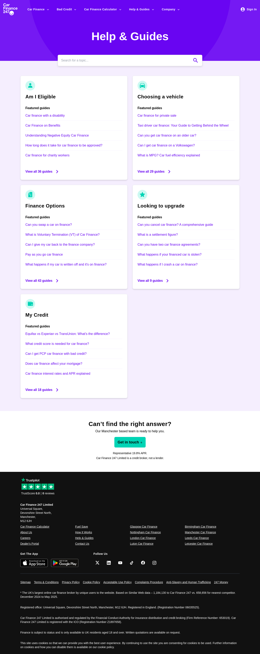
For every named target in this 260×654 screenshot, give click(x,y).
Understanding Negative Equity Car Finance (57, 135)
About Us (26, 532)
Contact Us (82, 543)
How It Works (83, 532)
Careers (25, 538)
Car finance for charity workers (47, 155)
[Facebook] (143, 563)
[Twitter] (97, 563)
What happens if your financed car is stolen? (170, 254)
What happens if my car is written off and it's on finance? (65, 264)
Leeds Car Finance (197, 538)
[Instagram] (154, 563)
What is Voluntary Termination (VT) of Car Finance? (62, 234)
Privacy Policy (71, 582)
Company (171, 9)
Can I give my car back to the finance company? (60, 244)
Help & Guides (142, 9)
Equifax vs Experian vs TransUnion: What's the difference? (67, 334)
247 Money (221, 582)
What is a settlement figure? (158, 234)
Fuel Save (81, 526)
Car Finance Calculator (103, 9)
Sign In (248, 9)
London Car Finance (143, 538)
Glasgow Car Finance (143, 526)
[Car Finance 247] (13, 9)
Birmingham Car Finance (200, 526)
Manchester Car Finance (200, 532)
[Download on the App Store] (34, 563)
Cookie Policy (91, 582)
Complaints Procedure (149, 582)
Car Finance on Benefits (42, 125)
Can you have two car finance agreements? (169, 244)
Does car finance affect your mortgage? (53, 363)
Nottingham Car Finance (145, 532)
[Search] (126, 60)
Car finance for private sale (157, 115)
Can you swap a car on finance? (48, 224)
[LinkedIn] (109, 563)
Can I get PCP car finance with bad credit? (56, 353)
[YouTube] (120, 563)
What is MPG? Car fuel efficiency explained (169, 155)
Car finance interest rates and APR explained (57, 373)
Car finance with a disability (45, 115)
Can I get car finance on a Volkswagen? (166, 145)
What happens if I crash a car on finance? (167, 264)
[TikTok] (132, 563)
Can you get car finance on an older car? (167, 135)
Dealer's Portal (29, 543)
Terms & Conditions (46, 582)
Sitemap (25, 582)
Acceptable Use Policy (117, 582)
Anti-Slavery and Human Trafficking (188, 582)
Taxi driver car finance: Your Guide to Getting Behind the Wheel (183, 125)
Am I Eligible (40, 96)
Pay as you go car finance (44, 254)
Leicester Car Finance (199, 543)
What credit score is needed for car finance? (57, 343)
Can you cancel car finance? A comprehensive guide (175, 224)
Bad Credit (67, 9)
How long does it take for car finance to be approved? (63, 145)
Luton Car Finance (141, 543)
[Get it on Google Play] (64, 563)
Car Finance (38, 9)
